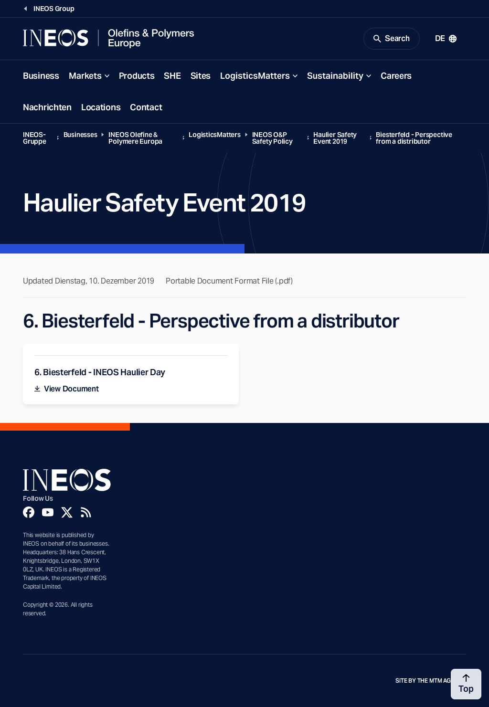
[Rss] (86, 512)
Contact (146, 107)
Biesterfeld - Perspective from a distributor (414, 138)
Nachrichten (47, 107)
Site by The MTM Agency (430, 680)
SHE (172, 75)
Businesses (80, 134)
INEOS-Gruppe (34, 138)
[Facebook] (28, 512)
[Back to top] (466, 684)
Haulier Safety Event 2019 (335, 138)
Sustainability (335, 75)
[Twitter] (67, 512)
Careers (396, 75)
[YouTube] (47, 512)
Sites (201, 75)
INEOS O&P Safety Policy (272, 138)
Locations (100, 107)
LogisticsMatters (255, 75)
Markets (85, 75)
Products (137, 75)
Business (41, 75)
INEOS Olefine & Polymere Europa (135, 138)
